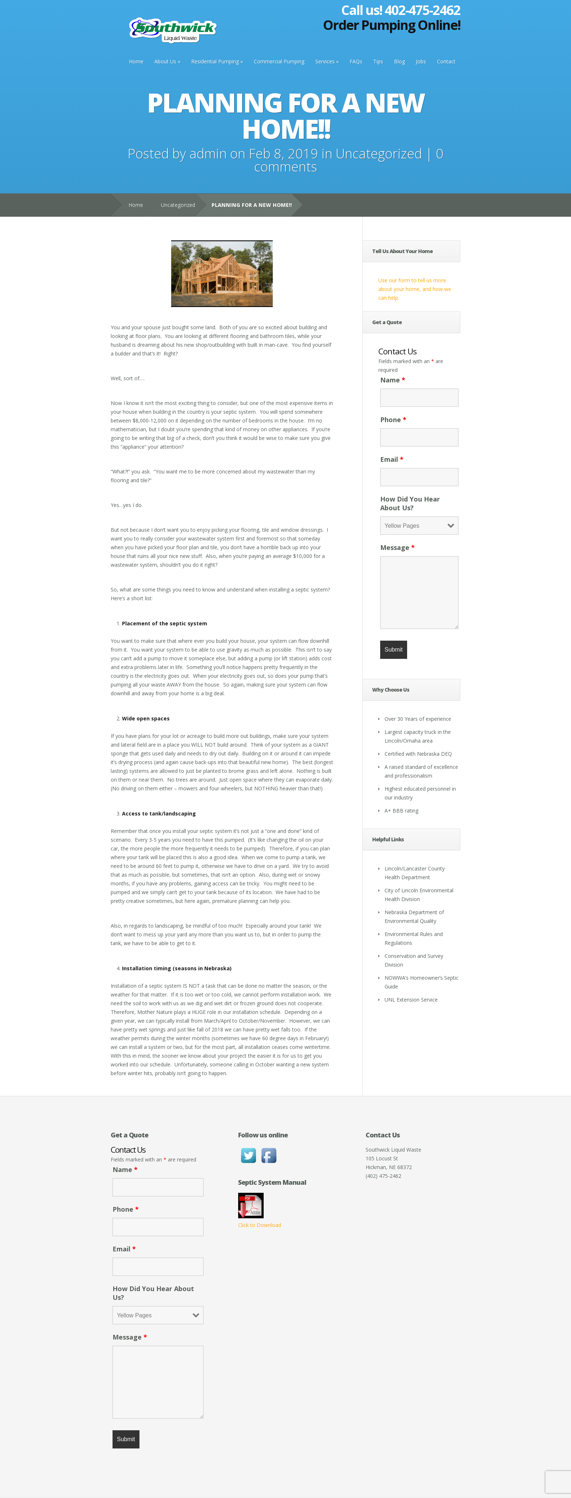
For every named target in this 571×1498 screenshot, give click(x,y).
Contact (446, 61)
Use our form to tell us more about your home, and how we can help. (414, 289)
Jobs (421, 61)
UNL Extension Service (411, 999)
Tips (378, 61)
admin (208, 153)
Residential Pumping (215, 61)
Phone (393, 419)
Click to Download (259, 1225)
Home (136, 61)
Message (397, 547)
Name (392, 380)
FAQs (356, 61)
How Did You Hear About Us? (410, 503)
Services (325, 61)
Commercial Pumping (279, 61)
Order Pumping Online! (391, 25)
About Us (165, 61)
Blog (399, 61)
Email (391, 459)
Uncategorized (379, 153)
